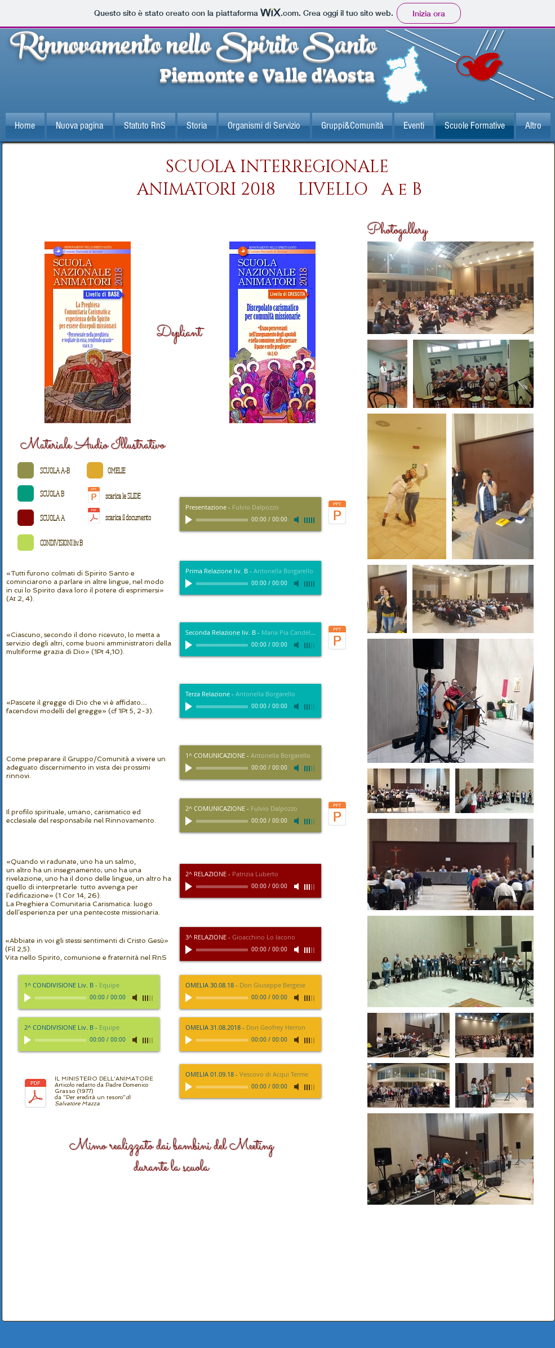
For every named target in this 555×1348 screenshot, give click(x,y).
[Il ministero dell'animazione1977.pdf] (94, 517)
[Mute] (297, 519)
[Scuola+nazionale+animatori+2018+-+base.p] (88, 334)
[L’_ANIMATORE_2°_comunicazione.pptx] (337, 815)
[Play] (189, 519)
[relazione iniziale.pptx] (94, 496)
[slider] (310, 520)
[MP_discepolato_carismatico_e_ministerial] (337, 639)
